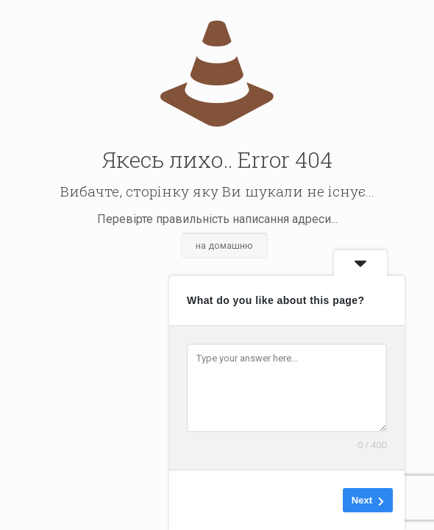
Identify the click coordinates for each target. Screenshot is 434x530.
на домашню (224, 245)
